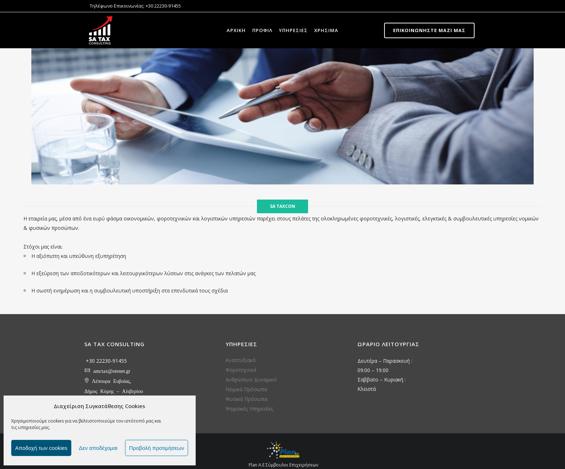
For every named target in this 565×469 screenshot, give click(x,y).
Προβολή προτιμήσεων (156, 448)
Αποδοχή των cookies (41, 448)
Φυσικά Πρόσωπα (246, 399)
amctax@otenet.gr (111, 370)
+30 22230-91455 (106, 360)
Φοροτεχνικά (241, 369)
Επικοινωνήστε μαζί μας (429, 30)
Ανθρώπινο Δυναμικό (251, 379)
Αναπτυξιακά (240, 360)
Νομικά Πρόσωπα (246, 389)
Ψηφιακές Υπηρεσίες (249, 408)
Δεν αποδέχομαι (98, 448)
